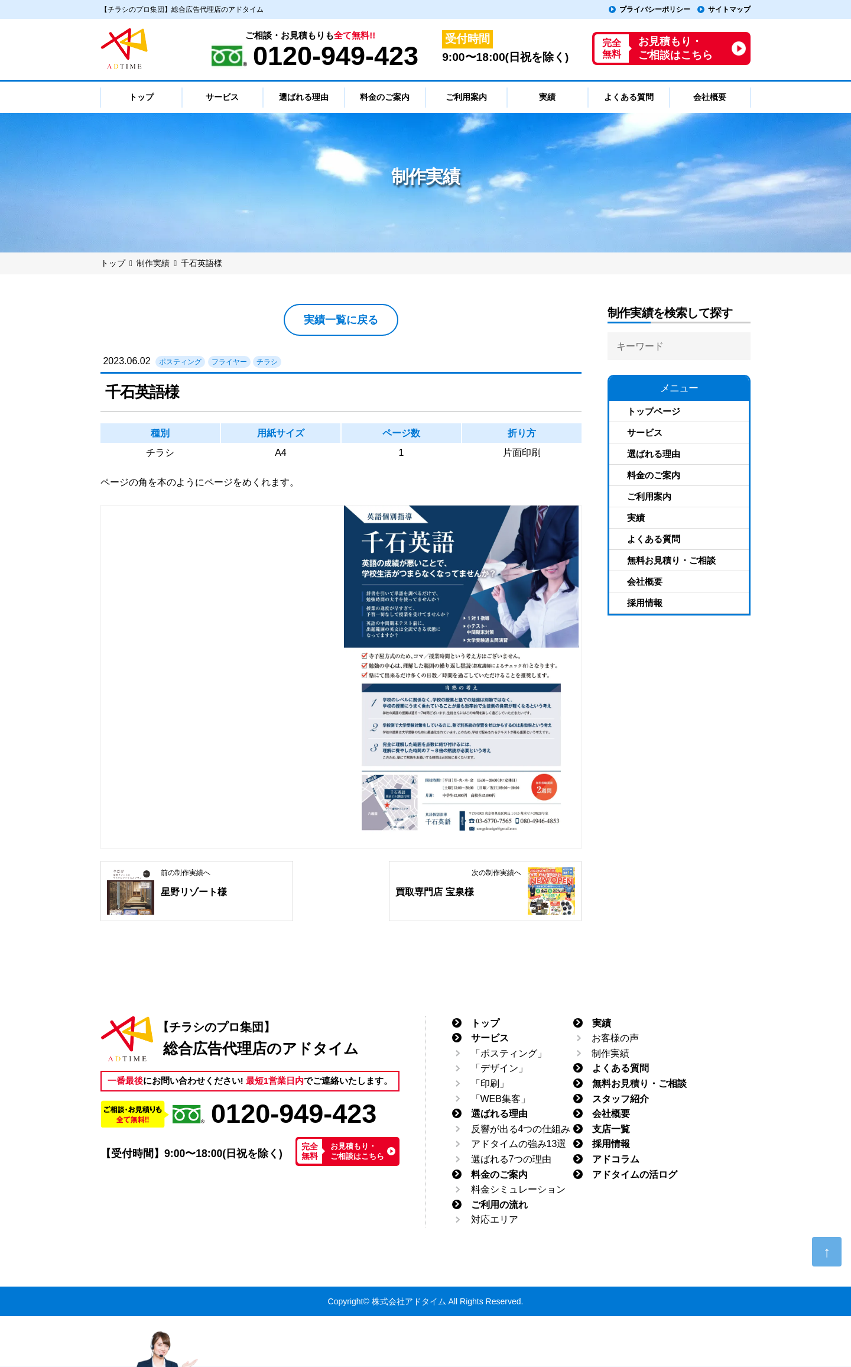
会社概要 (644, 581)
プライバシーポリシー (654, 9)
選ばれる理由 (653, 454)
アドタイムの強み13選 (519, 1144)
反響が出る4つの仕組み (521, 1129)
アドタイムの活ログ (634, 1175)
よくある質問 (653, 539)
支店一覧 (611, 1129)
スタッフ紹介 (620, 1099)
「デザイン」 (499, 1069)
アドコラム (615, 1159)
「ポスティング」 (509, 1053)
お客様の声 (615, 1039)
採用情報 (644, 603)
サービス (644, 432)
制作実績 (610, 1053)
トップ (485, 1023)
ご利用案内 (649, 496)
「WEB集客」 (500, 1099)
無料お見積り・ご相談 (671, 560)
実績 (636, 518)
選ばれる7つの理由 (511, 1159)
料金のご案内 (653, 475)
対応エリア (494, 1220)
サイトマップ (729, 9)
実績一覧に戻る (341, 320)
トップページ (653, 411)
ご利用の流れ (499, 1205)
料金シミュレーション (518, 1190)
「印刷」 (490, 1083)
